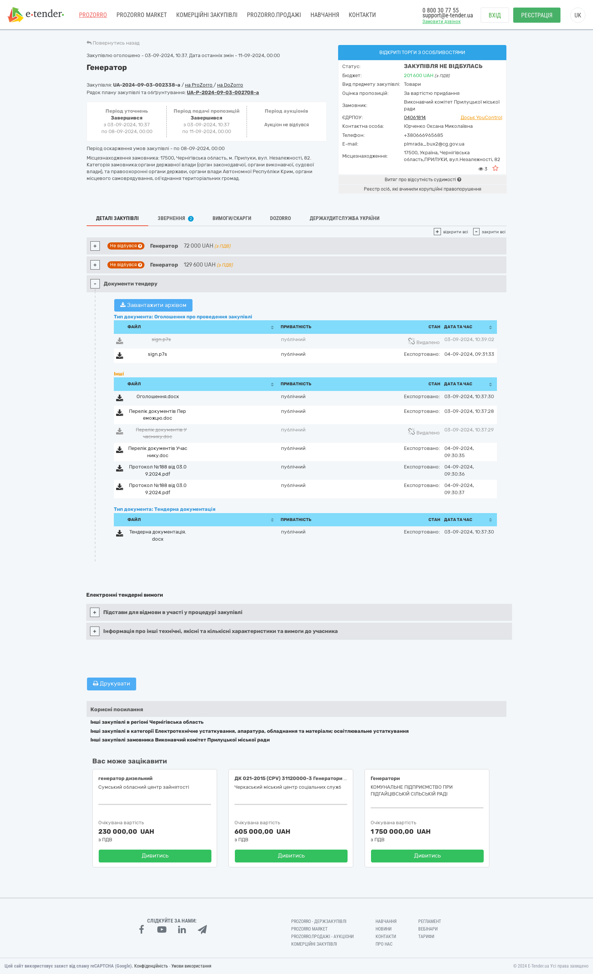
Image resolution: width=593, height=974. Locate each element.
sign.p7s (161, 339)
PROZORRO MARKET (141, 15)
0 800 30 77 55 (440, 10)
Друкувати (111, 683)
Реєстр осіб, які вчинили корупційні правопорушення (422, 189)
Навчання (324, 15)
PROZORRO (93, 15)
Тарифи (426, 936)
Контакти (362, 15)
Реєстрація (537, 15)
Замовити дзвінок (441, 21)
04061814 (415, 117)
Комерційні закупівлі (207, 15)
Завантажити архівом (153, 305)
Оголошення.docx (158, 396)
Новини (383, 929)
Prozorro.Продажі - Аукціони (322, 936)
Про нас (384, 944)
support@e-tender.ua (447, 15)
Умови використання (191, 966)
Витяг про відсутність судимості (423, 179)
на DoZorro (230, 85)
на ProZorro (199, 85)
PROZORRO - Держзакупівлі (318, 921)
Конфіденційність (151, 966)
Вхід (495, 15)
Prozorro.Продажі (274, 15)
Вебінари (428, 929)
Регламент (429, 921)
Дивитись (155, 855)
